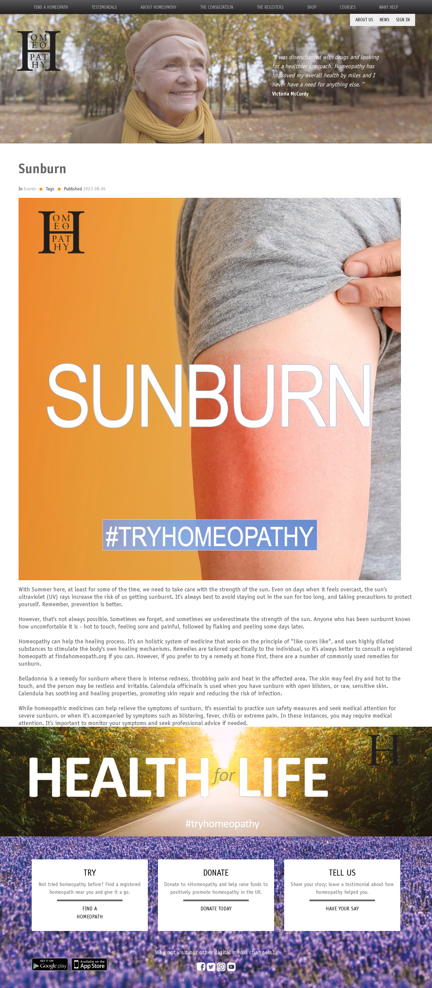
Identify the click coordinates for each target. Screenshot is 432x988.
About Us (364, 19)
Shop (311, 7)
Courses (347, 7)
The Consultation (216, 7)
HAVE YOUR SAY (342, 909)
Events (30, 188)
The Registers (270, 7)
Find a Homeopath (51, 7)
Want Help (388, 7)
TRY (89, 872)
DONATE (215, 872)
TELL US (342, 872)
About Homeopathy (158, 7)
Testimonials (104, 7)
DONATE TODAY (216, 909)
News (384, 19)
